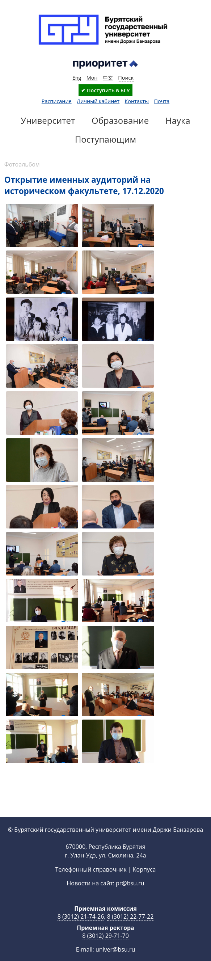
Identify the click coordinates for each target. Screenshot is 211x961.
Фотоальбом (22, 164)
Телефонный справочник (90, 881)
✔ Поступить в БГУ (105, 90)
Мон (92, 77)
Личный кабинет (98, 101)
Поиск (126, 77)
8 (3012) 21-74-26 (81, 928)
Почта (162, 101)
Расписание (57, 101)
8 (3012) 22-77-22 (130, 928)
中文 (108, 77)
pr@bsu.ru (130, 895)
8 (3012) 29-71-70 (105, 947)
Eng (76, 77)
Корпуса (144, 881)
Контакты (137, 101)
